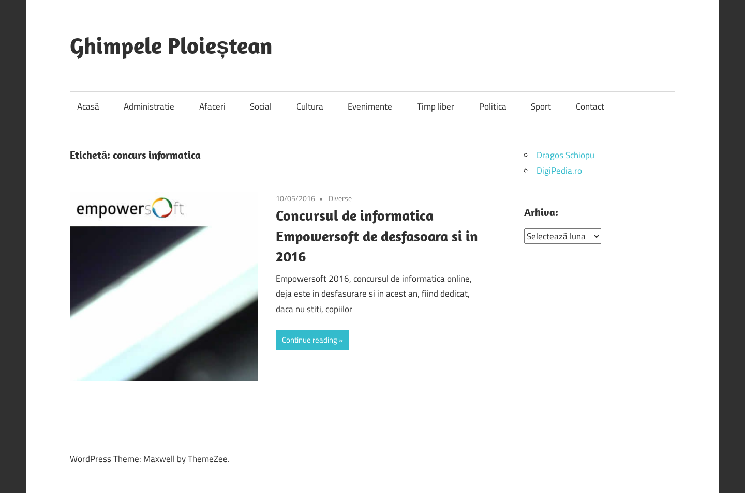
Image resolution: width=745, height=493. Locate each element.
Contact (590, 106)
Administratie (149, 106)
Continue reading (309, 340)
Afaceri (212, 106)
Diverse (340, 198)
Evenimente (370, 106)
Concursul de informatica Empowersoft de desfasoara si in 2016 (377, 236)
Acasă (88, 106)
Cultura (309, 106)
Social (261, 106)
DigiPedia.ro (559, 170)
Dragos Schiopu (565, 155)
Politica (492, 106)
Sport (541, 106)
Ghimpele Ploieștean (171, 45)
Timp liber (435, 106)
